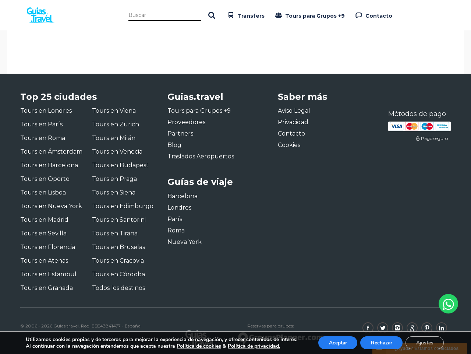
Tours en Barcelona (49, 165)
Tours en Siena (113, 192)
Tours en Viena (114, 110)
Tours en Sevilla (43, 233)
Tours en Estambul (48, 274)
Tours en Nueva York (51, 206)
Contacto (373, 15)
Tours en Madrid (44, 219)
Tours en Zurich (115, 124)
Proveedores (186, 122)
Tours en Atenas (44, 260)
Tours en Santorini (119, 219)
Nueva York (184, 241)
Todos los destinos (118, 287)
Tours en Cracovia (118, 260)
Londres (179, 207)
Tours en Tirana (115, 233)
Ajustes (424, 342)
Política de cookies (199, 345)
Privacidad (293, 122)
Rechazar (379, 342)
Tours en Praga (114, 178)
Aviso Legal (294, 110)
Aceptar (334, 342)
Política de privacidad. (254, 345)
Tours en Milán (113, 137)
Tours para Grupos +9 (309, 15)
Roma (176, 230)
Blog (174, 144)
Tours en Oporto (45, 178)
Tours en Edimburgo (122, 206)
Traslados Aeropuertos (200, 156)
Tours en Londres (46, 110)
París (174, 218)
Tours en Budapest (120, 165)
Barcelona (182, 196)
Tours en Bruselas (118, 246)
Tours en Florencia (47, 246)
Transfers (245, 15)
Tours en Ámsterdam (51, 151)
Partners (180, 133)
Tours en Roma (42, 137)
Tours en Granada (46, 287)
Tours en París (41, 124)
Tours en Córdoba (118, 274)
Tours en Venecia (117, 151)
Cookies (289, 144)
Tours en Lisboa (43, 192)
